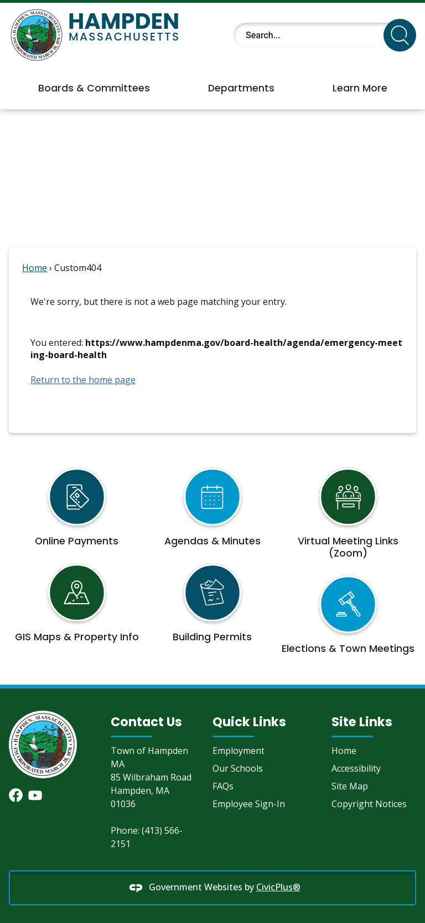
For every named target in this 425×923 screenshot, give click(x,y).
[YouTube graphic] (35, 795)
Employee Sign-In (248, 804)
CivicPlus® (278, 887)
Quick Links (249, 722)
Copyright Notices (369, 804)
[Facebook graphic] (16, 795)
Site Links (361, 722)
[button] (399, 35)
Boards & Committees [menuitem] (94, 88)
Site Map (349, 786)
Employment (238, 750)
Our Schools (237, 768)
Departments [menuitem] (241, 88)
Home (34, 268)
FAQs (223, 786)
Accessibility (356, 768)
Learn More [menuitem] (360, 88)
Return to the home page (83, 380)
